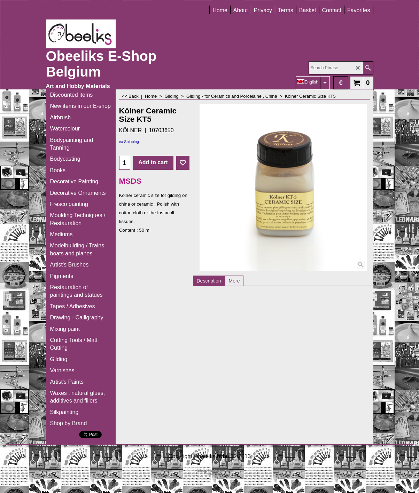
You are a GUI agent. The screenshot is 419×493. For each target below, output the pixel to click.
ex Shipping (129, 142)
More (234, 281)
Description (209, 281)
